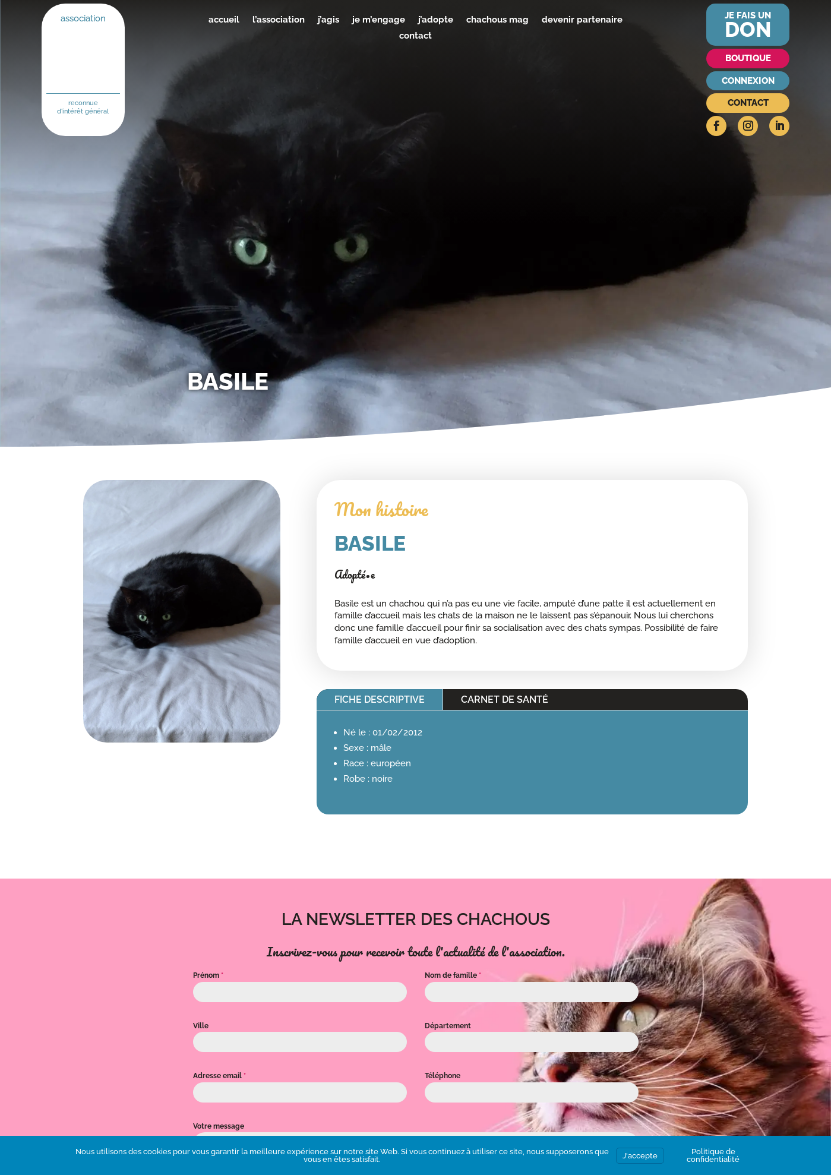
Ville (200, 1026)
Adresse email (219, 1076)
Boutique (748, 58)
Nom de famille (453, 975)
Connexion (748, 80)
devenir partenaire (582, 19)
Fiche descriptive (379, 699)
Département (448, 1026)
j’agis (328, 19)
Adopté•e (354, 574)
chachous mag (497, 19)
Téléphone (442, 1076)
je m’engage (378, 19)
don (748, 29)
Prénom (208, 975)
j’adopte (435, 19)
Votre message (218, 1126)
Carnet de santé (504, 699)
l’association (278, 19)
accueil (223, 19)
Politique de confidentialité (713, 1155)
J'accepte (640, 1155)
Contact (748, 102)
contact (415, 35)
